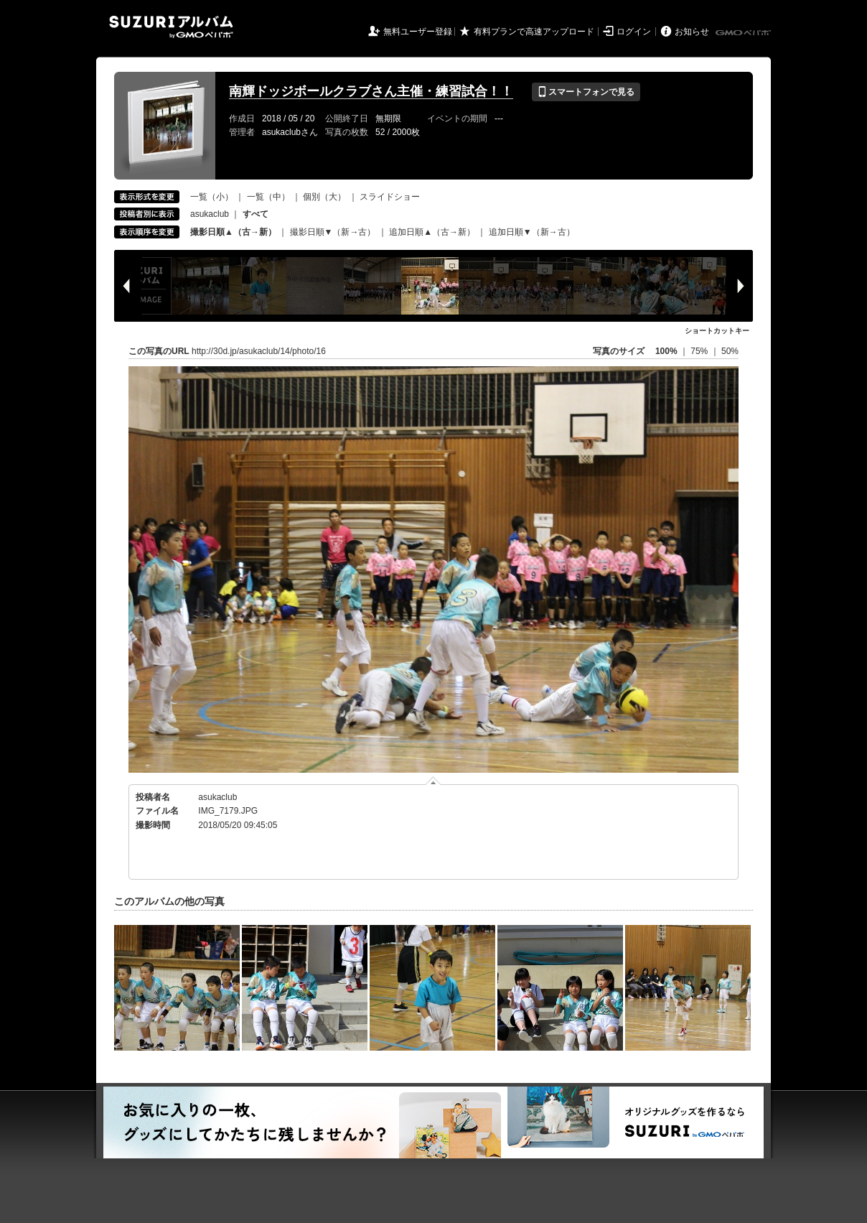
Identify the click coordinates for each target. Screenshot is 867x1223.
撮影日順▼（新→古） (333, 232)
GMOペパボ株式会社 (744, 33)
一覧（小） (211, 197)
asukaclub (209, 214)
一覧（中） (268, 197)
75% (700, 351)
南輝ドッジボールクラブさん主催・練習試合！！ (371, 91)
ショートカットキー (717, 331)
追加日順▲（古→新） (432, 232)
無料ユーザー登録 (417, 32)
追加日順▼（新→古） (532, 232)
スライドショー (390, 197)
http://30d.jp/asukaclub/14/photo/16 (259, 351)
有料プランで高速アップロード (534, 32)
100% (666, 351)
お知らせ (692, 32)
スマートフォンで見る (586, 92)
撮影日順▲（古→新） (233, 232)
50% (730, 351)
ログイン (634, 32)
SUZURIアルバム (171, 26)
